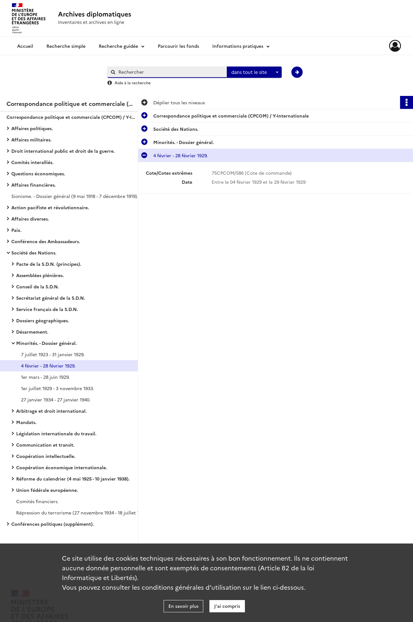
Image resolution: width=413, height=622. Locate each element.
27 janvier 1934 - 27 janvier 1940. (55, 399)
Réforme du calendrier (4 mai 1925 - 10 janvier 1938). (73, 478)
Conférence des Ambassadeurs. (45, 241)
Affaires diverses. (30, 218)
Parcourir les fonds (178, 46)
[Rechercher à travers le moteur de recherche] (170, 71)
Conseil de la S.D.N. (37, 286)
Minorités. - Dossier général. (46, 343)
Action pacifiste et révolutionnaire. (50, 207)
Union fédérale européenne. (47, 490)
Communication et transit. (45, 444)
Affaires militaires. (31, 139)
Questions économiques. (38, 173)
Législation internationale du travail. (56, 433)
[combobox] (254, 72)
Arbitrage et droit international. (51, 411)
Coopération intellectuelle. (46, 456)
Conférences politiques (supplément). (52, 524)
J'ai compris (227, 606)
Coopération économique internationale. (61, 467)
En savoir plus (183, 606)
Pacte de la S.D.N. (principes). (48, 264)
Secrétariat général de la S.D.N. (50, 298)
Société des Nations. (33, 252)
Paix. (16, 230)
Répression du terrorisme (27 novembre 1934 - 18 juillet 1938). (80, 512)
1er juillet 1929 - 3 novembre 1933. (57, 388)
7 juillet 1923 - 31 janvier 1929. (53, 354)
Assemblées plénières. (40, 275)
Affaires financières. (33, 184)
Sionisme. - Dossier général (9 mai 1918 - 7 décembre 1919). (74, 196)
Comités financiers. (37, 501)
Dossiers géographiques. (42, 320)
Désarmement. (32, 331)
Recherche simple (66, 46)
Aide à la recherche (133, 82)
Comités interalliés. (32, 162)
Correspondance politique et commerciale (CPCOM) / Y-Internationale (71, 117)
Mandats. (26, 422)
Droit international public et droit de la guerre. (63, 151)
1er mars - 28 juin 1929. (45, 377)
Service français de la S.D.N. (47, 309)
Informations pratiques (237, 46)
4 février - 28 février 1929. (48, 365)
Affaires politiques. (32, 128)
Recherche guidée (118, 46)
